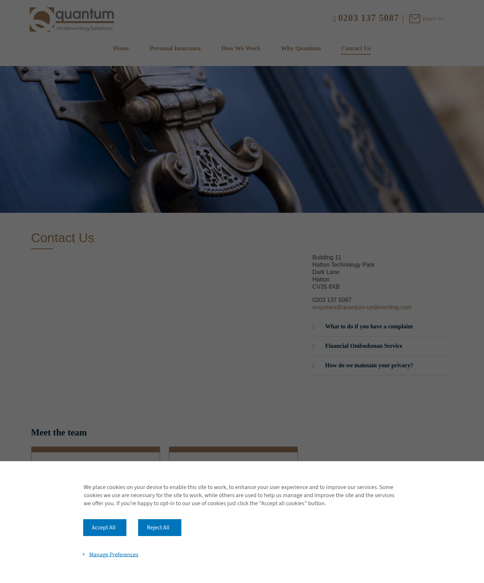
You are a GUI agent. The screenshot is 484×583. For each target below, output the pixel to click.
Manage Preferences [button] (113, 554)
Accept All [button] (104, 528)
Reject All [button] (158, 528)
